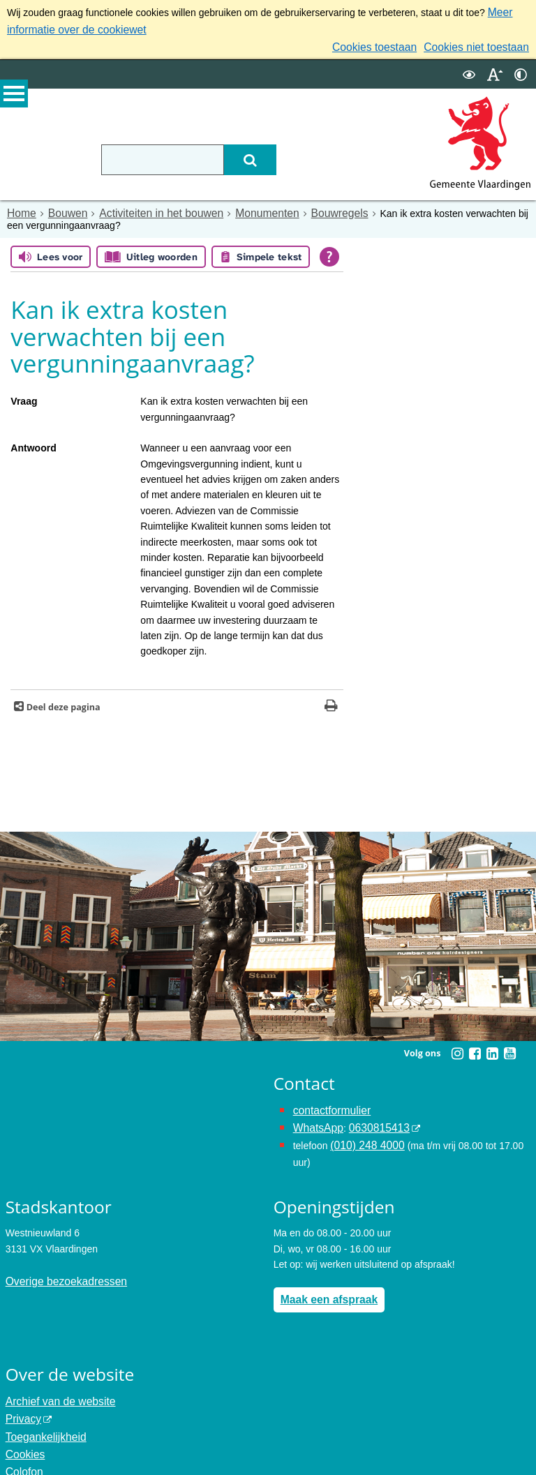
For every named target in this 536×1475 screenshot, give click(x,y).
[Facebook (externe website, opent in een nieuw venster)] (474, 1046)
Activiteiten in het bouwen (147, 207)
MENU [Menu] (14, 98)
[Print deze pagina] (331, 700)
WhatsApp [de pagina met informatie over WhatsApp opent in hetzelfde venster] (315, 1117)
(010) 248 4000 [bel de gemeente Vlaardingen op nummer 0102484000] (363, 1133)
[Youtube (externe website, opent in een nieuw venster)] (509, 1046)
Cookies (23, 1432)
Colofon (22, 1447)
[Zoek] (283, 154)
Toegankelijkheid (42, 1416)
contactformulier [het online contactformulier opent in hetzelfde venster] (328, 1102)
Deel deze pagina (62, 700)
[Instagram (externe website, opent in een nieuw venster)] (457, 1046)
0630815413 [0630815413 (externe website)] (370, 1117)
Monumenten (242, 207)
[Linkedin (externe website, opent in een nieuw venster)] (492, 1046)
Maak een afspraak (324, 1285)
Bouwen (62, 207)
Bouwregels (308, 207)
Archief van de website (55, 1385)
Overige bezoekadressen (60, 1267)
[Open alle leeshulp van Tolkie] (329, 250)
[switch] (469, 69)
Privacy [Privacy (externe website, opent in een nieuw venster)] (22, 1401)
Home (20, 207)
